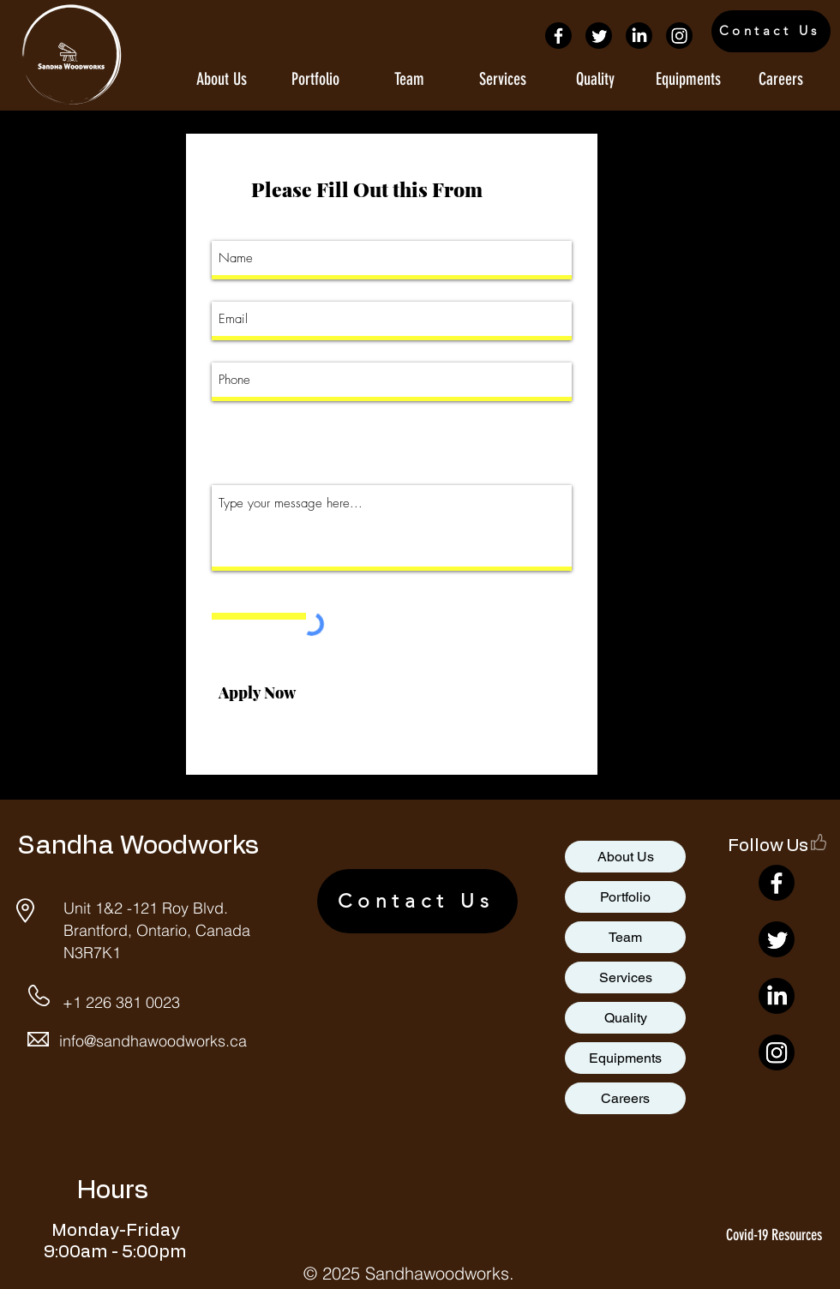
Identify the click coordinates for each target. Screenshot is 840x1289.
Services (625, 977)
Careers (625, 1098)
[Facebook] (558, 35)
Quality (625, 1018)
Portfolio (625, 897)
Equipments (625, 1058)
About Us (625, 856)
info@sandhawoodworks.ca (153, 1041)
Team (625, 937)
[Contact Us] (771, 31)
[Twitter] (598, 35)
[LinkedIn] (639, 35)
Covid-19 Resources (774, 1235)
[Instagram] (679, 35)
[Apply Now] (256, 693)
